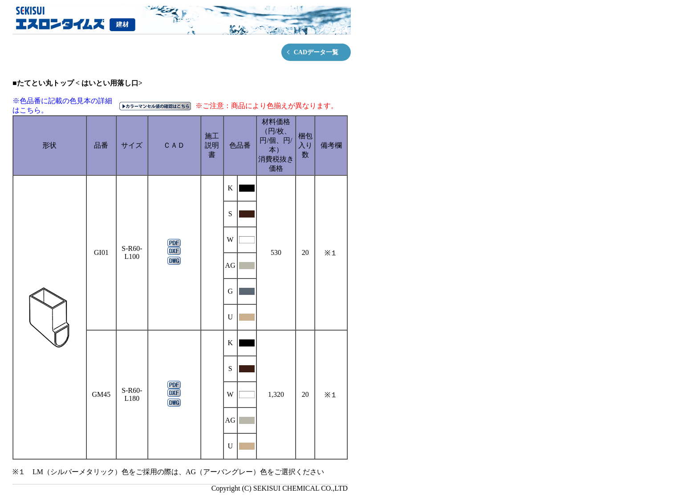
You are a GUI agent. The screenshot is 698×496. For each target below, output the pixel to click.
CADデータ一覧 (316, 52)
